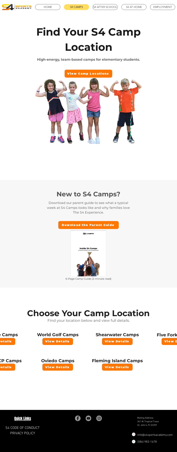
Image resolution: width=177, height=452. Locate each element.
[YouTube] (88, 418)
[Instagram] (99, 418)
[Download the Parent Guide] (88, 225)
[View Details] (57, 341)
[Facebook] (78, 418)
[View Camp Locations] (88, 74)
